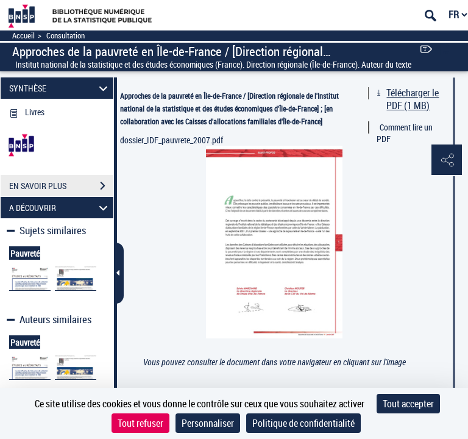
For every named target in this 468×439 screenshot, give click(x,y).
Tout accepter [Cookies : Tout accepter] (408, 403)
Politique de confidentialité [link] (303, 423)
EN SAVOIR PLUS (61, 186)
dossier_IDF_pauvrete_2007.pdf (171, 140)
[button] (446, 160)
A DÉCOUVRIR (60, 207)
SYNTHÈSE (60, 88)
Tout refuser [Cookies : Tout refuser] (140, 423)
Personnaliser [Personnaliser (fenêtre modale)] (208, 423)
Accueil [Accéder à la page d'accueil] (23, 35)
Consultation (65, 35)
